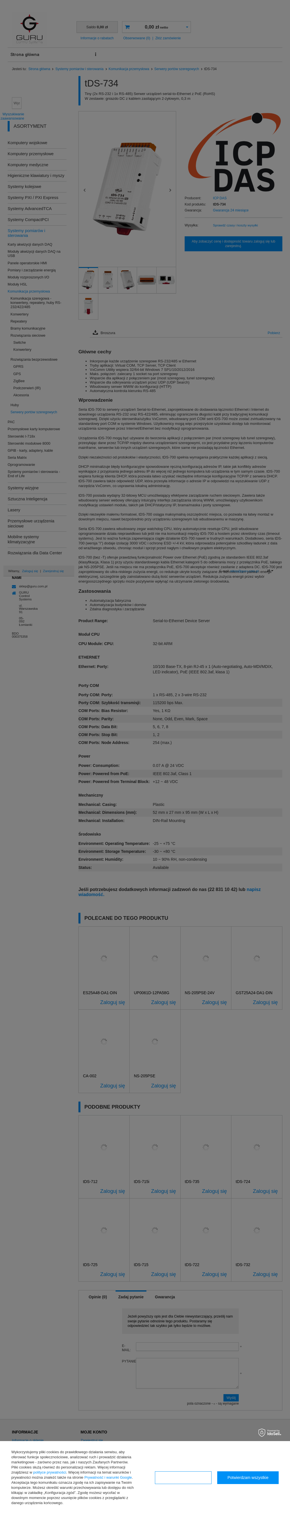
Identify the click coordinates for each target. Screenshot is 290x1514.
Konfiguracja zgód (183, 1477)
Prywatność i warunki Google (108, 1477)
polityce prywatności (49, 1472)
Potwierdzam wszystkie (247, 1477)
